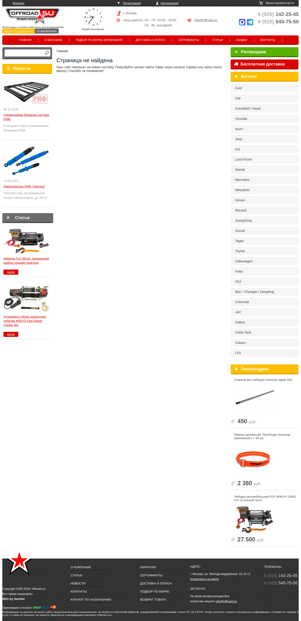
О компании (81, 567)
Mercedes (242, 180)
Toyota (240, 251)
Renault (240, 210)
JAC (238, 312)
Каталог (249, 76)
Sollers (240, 322)
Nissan (240, 200)
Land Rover (243, 159)
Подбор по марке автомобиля (99, 40)
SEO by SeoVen (13, 599)
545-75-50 (278, 22)
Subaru (240, 343)
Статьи (217, 40)
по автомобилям (46, 31)
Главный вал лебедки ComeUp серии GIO (263, 380)
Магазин (18, 3)
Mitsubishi (242, 190)
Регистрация (132, 3)
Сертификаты (188, 40)
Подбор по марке (154, 591)
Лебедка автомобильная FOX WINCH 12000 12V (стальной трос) (265, 498)
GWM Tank (243, 332)
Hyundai (241, 119)
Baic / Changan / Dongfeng (254, 292)
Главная (25, 40)
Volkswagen (244, 261)
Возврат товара (153, 599)
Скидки (241, 40)
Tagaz (239, 241)
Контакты (267, 40)
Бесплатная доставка (259, 64)
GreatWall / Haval (247, 108)
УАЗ (238, 281)
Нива (239, 271)
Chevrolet (242, 302)
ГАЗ (238, 353)
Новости (21, 68)
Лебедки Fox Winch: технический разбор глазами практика (26, 260)
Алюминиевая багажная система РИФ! (26, 117)
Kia (237, 149)
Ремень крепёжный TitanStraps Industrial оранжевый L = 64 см (262, 436)
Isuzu (239, 129)
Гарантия (148, 567)
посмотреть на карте (204, 579)
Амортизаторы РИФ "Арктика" (24, 186)
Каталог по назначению (18, 31)
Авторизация (170, 3)
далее (11, 272)
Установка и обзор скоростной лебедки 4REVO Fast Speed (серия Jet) (24, 321)
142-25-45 (278, 14)
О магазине (54, 40)
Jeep (238, 139)
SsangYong (243, 220)
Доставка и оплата (150, 40)
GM (238, 98)
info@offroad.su (205, 20)
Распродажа (250, 52)
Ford (238, 88)
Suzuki (240, 231)
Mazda (240, 169)
